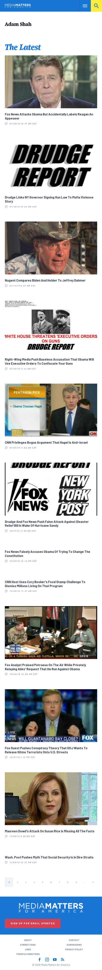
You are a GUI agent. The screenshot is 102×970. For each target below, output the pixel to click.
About (28, 940)
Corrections (28, 944)
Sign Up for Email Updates (33, 923)
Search (96, 6)
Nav (82, 6)
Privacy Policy (74, 949)
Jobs (28, 949)
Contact (74, 940)
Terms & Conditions (28, 954)
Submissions (74, 944)
